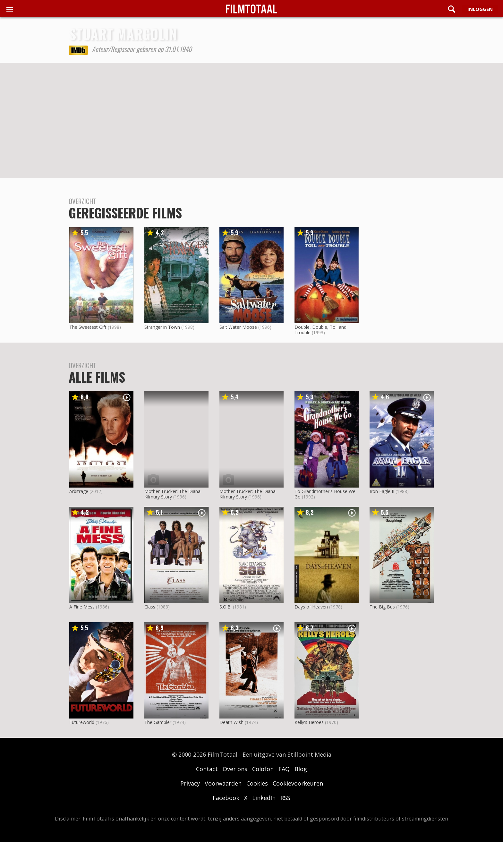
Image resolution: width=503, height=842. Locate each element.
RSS (285, 798)
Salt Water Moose (238, 327)
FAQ (284, 769)
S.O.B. (225, 607)
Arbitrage (78, 491)
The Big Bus (382, 607)
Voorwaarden (223, 783)
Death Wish (231, 722)
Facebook (226, 798)
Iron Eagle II (382, 491)
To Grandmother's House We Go (324, 494)
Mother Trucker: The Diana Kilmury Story (172, 494)
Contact (207, 769)
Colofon (263, 769)
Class (149, 607)
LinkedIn (264, 798)
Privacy (190, 783)
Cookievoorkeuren (298, 783)
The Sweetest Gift (88, 327)
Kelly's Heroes (309, 722)
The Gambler (157, 722)
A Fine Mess (82, 607)
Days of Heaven (311, 607)
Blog (300, 769)
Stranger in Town (162, 327)
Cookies (257, 783)
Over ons (235, 769)
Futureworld (81, 722)
